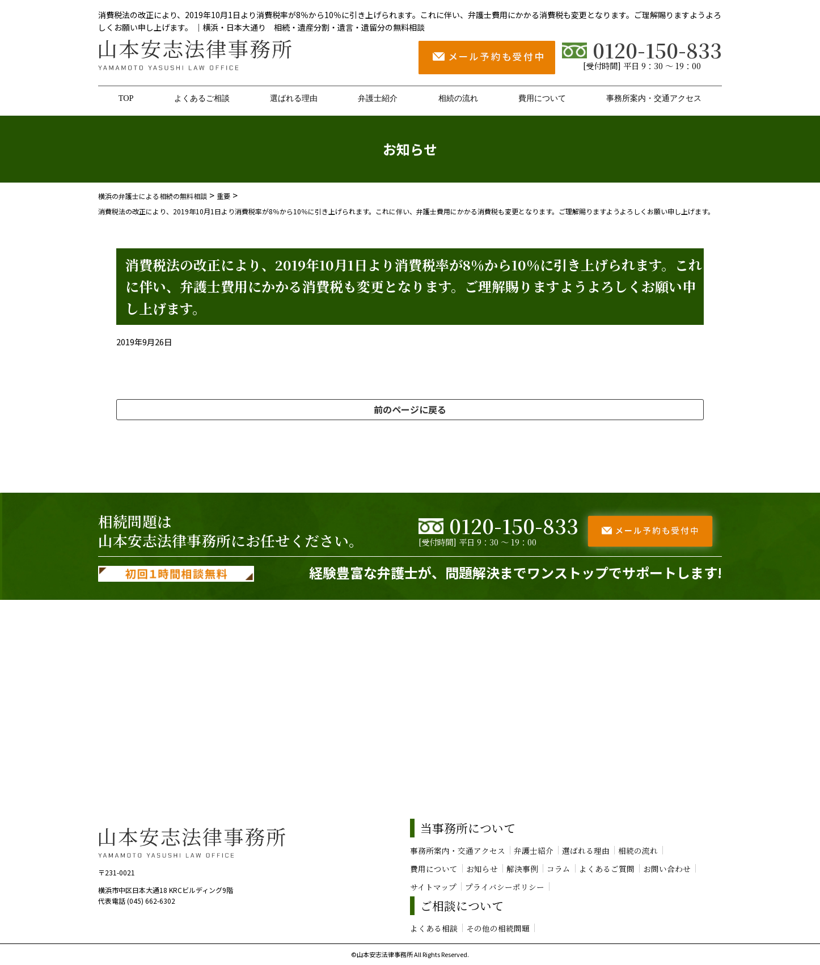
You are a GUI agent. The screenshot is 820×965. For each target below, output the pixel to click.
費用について (542, 98)
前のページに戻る (410, 409)
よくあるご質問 (607, 868)
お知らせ (482, 868)
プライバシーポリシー (504, 886)
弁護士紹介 (378, 98)
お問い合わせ (667, 868)
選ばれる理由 (294, 98)
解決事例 (522, 868)
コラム (558, 868)
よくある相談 (434, 928)
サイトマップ (433, 886)
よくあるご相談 (202, 98)
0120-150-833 (642, 49)
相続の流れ (458, 98)
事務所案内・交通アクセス (653, 98)
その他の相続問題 (498, 928)
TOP (126, 98)
